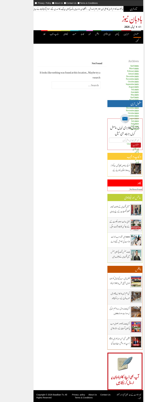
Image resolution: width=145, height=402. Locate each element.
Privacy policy (62, 395)
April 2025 (118, 97)
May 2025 (119, 94)
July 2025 (119, 89)
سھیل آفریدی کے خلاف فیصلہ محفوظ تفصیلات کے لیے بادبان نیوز (104, 211)
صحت (58, 34)
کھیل (121, 40)
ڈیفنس (81, 34)
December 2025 (116, 76)
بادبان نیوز (116, 18)
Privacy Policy (28, 3)
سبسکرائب (120, 145)
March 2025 (118, 99)
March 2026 (118, 68)
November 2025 (116, 78)
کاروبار (66, 34)
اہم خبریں (110, 34)
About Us (43, 3)
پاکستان (101, 34)
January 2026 (117, 73)
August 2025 (118, 86)
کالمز (29, 34)
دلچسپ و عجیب (38, 34)
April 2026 (118, 65)
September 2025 (116, 84)
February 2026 (117, 71)
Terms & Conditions (73, 3)
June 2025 (119, 92)
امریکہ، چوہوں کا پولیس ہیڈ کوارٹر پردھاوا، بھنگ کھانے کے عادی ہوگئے (104, 170)
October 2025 (117, 81)
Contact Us (55, 3)
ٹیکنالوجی (50, 34)
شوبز (74, 34)
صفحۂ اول (120, 34)
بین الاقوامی (91, 34)
